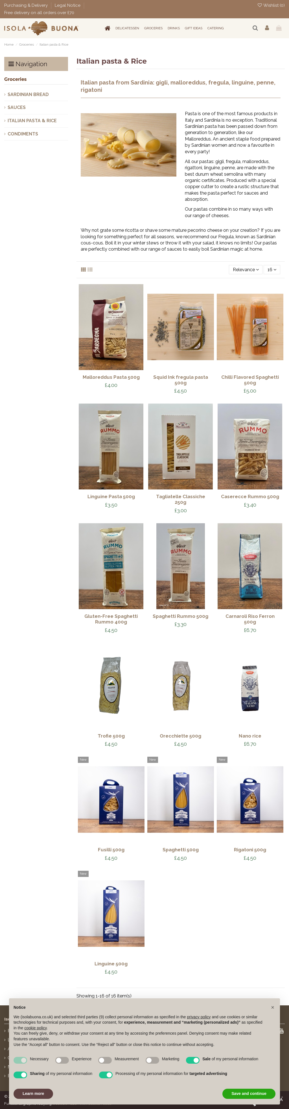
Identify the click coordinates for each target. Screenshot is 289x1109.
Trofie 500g (111, 736)
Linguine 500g (111, 964)
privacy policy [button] (199, 1017)
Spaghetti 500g (181, 849)
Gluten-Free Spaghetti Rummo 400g (111, 619)
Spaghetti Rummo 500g (180, 616)
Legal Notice (68, 5)
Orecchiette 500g (180, 736)
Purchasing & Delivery (26, 5)
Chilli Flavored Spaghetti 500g (250, 380)
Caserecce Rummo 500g (250, 496)
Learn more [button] (33, 1093)
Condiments (23, 134)
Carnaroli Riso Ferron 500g (250, 619)
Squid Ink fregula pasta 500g (180, 380)
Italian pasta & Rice (32, 120)
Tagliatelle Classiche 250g (180, 499)
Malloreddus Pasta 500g (111, 377)
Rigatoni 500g (250, 849)
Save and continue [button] (248, 1093)
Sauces (17, 107)
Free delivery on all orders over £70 (39, 12)
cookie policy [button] (35, 1028)
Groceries (15, 79)
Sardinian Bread (28, 94)
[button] (272, 1007)
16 (272, 269)
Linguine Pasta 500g (111, 496)
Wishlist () (271, 5)
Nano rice (250, 736)
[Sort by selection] (246, 269)
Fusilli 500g (111, 849)
